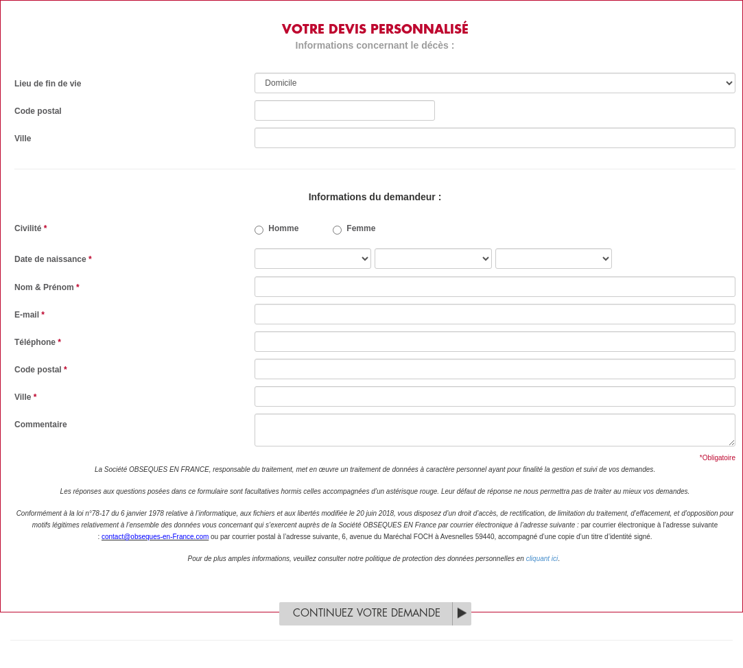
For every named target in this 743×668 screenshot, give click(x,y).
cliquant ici (542, 558)
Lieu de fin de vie (47, 83)
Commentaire (40, 424)
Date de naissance (53, 259)
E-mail (29, 315)
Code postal (38, 111)
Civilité (30, 228)
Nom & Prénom (47, 287)
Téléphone (37, 342)
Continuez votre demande (366, 613)
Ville (22, 138)
